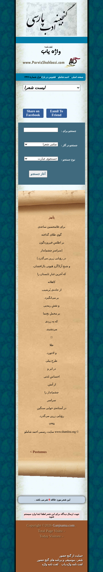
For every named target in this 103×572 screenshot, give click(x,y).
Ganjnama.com (64, 525)
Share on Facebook (33, 113)
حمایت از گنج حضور (71, 555)
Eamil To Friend (56, 113)
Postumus (40, 452)
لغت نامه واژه (50, 564)
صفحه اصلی (77, 77)
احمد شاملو (63, 77)
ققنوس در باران (48, 77)
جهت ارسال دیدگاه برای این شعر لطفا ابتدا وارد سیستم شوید (51, 515)
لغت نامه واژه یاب (72, 564)
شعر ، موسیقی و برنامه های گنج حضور (60, 560)
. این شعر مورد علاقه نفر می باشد (52, 499)
